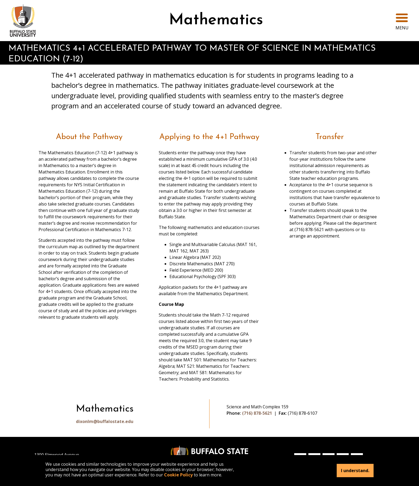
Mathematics (216, 20)
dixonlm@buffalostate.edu (104, 421)
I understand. (355, 470)
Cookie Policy (178, 475)
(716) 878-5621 (257, 413)
